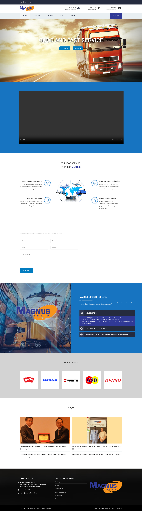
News (73, 15)
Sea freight (58, 481)
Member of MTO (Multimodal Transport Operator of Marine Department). (43, 446)
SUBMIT (26, 270)
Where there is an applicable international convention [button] (103, 334)
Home (25, 15)
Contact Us (119, 508)
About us (37, 15)
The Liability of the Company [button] (93, 328)
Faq (21, 2)
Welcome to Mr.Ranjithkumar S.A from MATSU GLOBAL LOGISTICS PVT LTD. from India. (96, 446)
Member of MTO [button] (88, 313)
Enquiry (78, 48)
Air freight (57, 485)
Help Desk (28, 2)
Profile (62, 15)
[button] (10, 50)
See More (64, 48)
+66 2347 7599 (92, 9)
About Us (101, 508)
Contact (116, 15)
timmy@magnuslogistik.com (111, 10)
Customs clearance (60, 492)
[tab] (107, 313)
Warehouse (58, 495)
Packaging (58, 498)
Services (50, 15)
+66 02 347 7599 (25, 489)
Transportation (59, 488)
